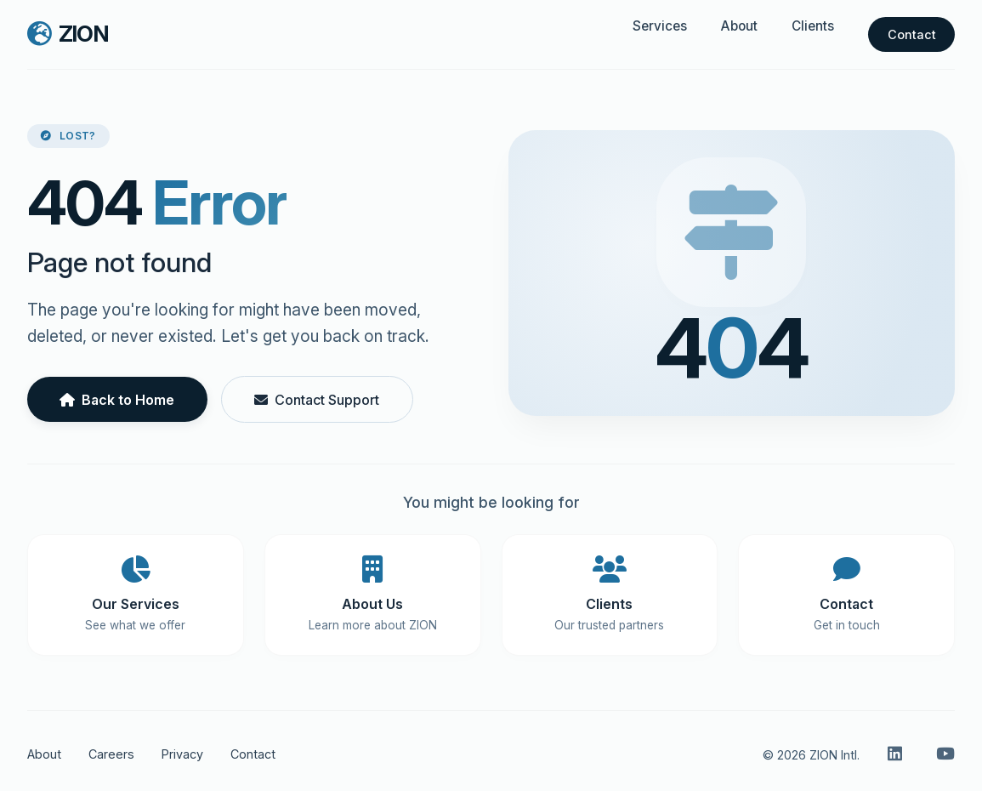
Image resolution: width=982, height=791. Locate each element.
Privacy (182, 754)
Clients (813, 26)
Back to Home (117, 399)
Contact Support (316, 399)
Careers (111, 754)
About (739, 26)
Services (660, 26)
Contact (912, 34)
